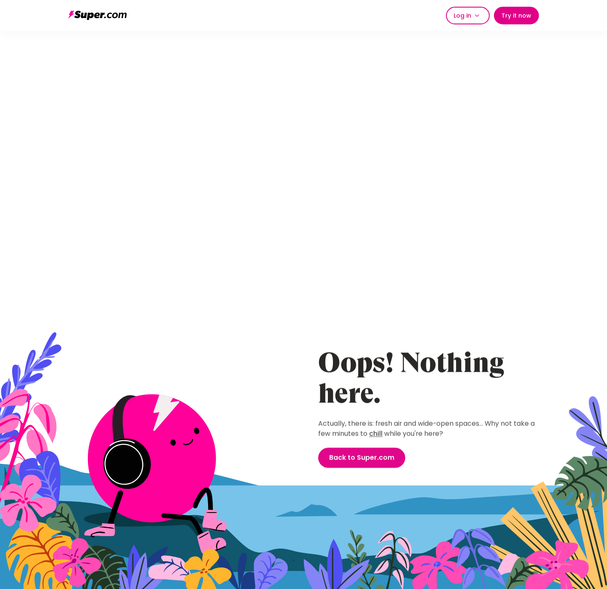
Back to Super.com (361, 458)
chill (376, 434)
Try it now (516, 15)
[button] (468, 15)
